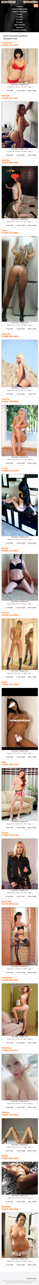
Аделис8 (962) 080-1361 (10, 161)
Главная (19, 6)
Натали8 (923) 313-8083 (10, 613)
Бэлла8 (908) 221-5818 (10, 549)
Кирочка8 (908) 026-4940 (10, 335)
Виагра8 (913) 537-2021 (10, 96)
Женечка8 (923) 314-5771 (10, 1049)
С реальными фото (19, 9)
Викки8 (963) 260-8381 (10, 1157)
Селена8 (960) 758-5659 (10, 400)
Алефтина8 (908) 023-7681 (10, 978)
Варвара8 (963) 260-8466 (10, 1207)
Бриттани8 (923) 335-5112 (10, 902)
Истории (19, 27)
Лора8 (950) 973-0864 (10, 231)
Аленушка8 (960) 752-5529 (10, 43)
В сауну (19, 22)
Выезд (19, 14)
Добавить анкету (30, 2)
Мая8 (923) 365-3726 (10, 763)
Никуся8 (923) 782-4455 (10, 1113)
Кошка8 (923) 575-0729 (10, 833)
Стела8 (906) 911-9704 (10, 469)
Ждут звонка (19, 25)
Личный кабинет (8, 2)
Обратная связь (31, 1278)
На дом (19, 17)
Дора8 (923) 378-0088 (10, 683)
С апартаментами (19, 12)
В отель (19, 19)
